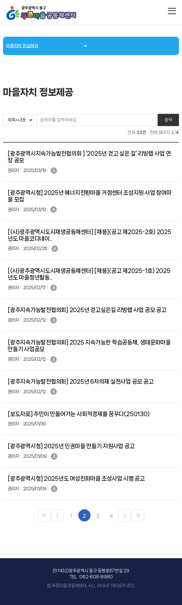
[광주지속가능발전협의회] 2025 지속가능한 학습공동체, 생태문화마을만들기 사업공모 (89, 345)
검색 (168, 120)
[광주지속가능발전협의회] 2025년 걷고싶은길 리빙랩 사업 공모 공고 (87, 310)
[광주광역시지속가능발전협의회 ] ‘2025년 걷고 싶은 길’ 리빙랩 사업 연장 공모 (89, 157)
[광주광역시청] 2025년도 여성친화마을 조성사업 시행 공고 (76, 479)
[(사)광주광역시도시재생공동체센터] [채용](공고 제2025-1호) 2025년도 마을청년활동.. (89, 274)
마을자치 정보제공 (22, 45)
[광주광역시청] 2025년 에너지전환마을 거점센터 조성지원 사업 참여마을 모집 (89, 196)
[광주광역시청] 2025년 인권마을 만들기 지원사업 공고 (71, 446)
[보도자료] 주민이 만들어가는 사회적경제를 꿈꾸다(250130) (78, 414)
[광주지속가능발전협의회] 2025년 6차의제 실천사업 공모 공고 (80, 382)
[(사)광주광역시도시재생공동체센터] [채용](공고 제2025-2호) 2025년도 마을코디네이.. (89, 235)
